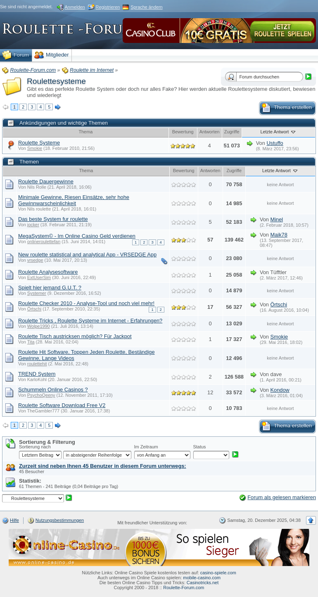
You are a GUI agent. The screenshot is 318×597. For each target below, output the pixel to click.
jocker (33, 224)
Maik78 (279, 235)
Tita (31, 341)
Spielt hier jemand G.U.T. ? (49, 287)
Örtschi (34, 308)
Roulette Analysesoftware (48, 272)
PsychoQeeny (41, 395)
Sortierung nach (35, 446)
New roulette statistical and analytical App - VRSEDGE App (87, 254)
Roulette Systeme (39, 143)
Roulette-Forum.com (183, 587)
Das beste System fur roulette (53, 219)
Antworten (209, 131)
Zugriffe (232, 131)
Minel (277, 219)
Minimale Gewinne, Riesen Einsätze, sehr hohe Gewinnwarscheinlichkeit (73, 200)
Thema (85, 131)
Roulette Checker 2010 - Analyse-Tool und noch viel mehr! (86, 303)
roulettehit (37, 363)
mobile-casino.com (202, 577)
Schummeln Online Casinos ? (53, 389)
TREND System (36, 374)
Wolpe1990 (38, 326)
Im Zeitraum (146, 446)
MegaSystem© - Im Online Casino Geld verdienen (76, 236)
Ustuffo (274, 143)
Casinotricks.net (202, 582)
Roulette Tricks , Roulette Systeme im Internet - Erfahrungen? (90, 320)
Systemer (36, 293)
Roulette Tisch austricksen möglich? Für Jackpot (75, 336)
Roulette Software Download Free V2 (61, 405)
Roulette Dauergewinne (46, 181)
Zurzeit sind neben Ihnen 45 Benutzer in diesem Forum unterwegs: (102, 466)
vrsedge (35, 260)
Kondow (280, 390)
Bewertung (183, 131)
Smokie (34, 148)
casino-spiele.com (218, 572)
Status (199, 446)
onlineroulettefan (43, 241)
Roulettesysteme (56, 81)
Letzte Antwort (278, 131)
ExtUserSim (39, 277)
